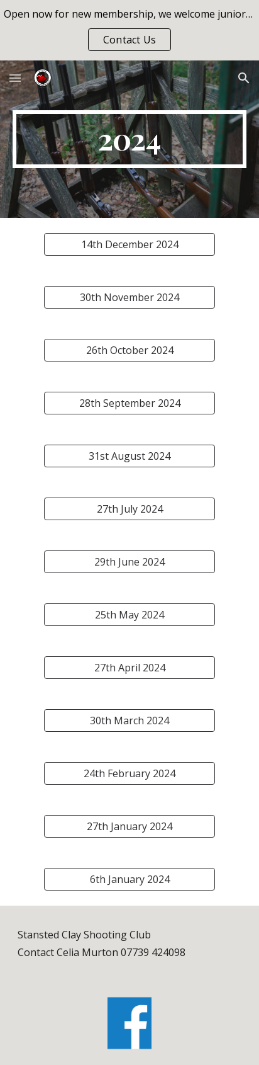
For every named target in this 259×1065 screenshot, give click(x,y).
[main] (129, 139)
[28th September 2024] (129, 403)
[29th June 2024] (129, 562)
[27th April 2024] (129, 668)
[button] (15, 77)
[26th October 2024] (129, 350)
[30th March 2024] (129, 720)
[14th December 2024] (129, 244)
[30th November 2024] (129, 297)
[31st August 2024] (129, 456)
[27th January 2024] (129, 826)
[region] (129, 30)
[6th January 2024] (129, 879)
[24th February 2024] (129, 773)
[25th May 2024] (129, 615)
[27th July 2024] (129, 509)
